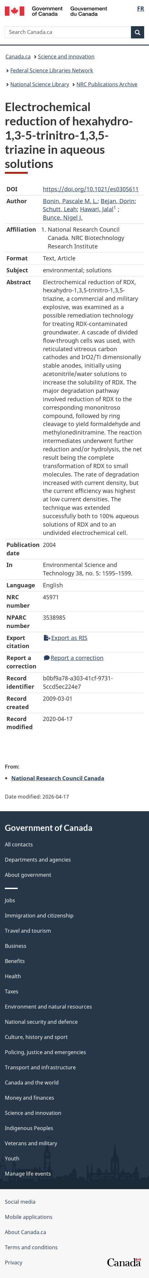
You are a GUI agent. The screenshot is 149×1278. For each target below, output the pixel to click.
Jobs (10, 900)
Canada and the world (32, 1082)
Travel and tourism (28, 930)
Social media (20, 1201)
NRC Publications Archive (106, 84)
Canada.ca (18, 56)
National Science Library (39, 84)
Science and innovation (66, 56)
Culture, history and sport (36, 1037)
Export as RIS (65, 638)
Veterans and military (31, 1143)
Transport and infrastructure (40, 1067)
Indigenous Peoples (29, 1128)
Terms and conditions (31, 1247)
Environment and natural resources (48, 1006)
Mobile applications (29, 1216)
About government (28, 874)
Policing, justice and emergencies (45, 1052)
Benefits (15, 961)
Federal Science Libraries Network (51, 70)
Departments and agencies (38, 859)
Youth (12, 1158)
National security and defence (41, 1021)
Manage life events (28, 1173)
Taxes (11, 991)
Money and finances (29, 1097)
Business (15, 945)
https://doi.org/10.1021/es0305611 (91, 189)
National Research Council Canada (57, 778)
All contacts (19, 844)
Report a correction (74, 658)
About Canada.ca (25, 1232)
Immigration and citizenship (39, 915)
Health (13, 976)
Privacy (13, 1262)
